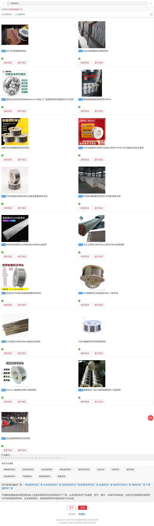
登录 (71, 507)
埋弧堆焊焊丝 (65, 469)
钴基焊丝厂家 (106, 484)
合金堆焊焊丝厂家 (52, 484)
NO (36, 458)
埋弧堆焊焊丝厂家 (34, 484)
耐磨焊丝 (61, 476)
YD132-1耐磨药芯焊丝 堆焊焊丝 (21, 390)
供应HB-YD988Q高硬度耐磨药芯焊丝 (24, 293)
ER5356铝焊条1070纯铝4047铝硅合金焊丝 (27, 244)
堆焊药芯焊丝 (84, 469)
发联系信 (8, 63)
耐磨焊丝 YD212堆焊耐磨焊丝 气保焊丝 (102, 390)
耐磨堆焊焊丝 (9, 469)
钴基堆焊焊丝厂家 (71, 484)
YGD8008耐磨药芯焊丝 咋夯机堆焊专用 (102, 196)
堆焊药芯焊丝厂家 (122, 484)
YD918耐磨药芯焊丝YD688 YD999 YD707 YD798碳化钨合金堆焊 (113, 148)
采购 (150, 418)
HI (22, 458)
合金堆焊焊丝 (46, 469)
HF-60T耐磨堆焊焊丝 (16, 51)
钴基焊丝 (115, 469)
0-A (2, 458)
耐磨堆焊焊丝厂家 (90, 484)
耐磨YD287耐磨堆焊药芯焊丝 (15, 148)
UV (52, 458)
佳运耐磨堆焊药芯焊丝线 (18, 438)
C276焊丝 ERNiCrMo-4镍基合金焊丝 (24, 341)
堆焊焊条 (130, 469)
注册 (82, 507)
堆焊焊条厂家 (138, 484)
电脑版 (81, 514)
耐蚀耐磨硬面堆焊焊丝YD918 (97, 99)
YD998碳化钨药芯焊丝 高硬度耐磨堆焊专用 (27, 196)
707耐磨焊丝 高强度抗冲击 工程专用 (100, 293)
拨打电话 (22, 63)
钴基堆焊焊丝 (28, 469)
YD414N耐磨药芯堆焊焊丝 (95, 51)
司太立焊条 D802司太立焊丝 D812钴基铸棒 (103, 244)
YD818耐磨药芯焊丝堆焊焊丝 (92, 341)
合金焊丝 (101, 469)
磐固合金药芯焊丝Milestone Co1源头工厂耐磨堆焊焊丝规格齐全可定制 (40, 99)
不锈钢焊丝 (27, 476)
